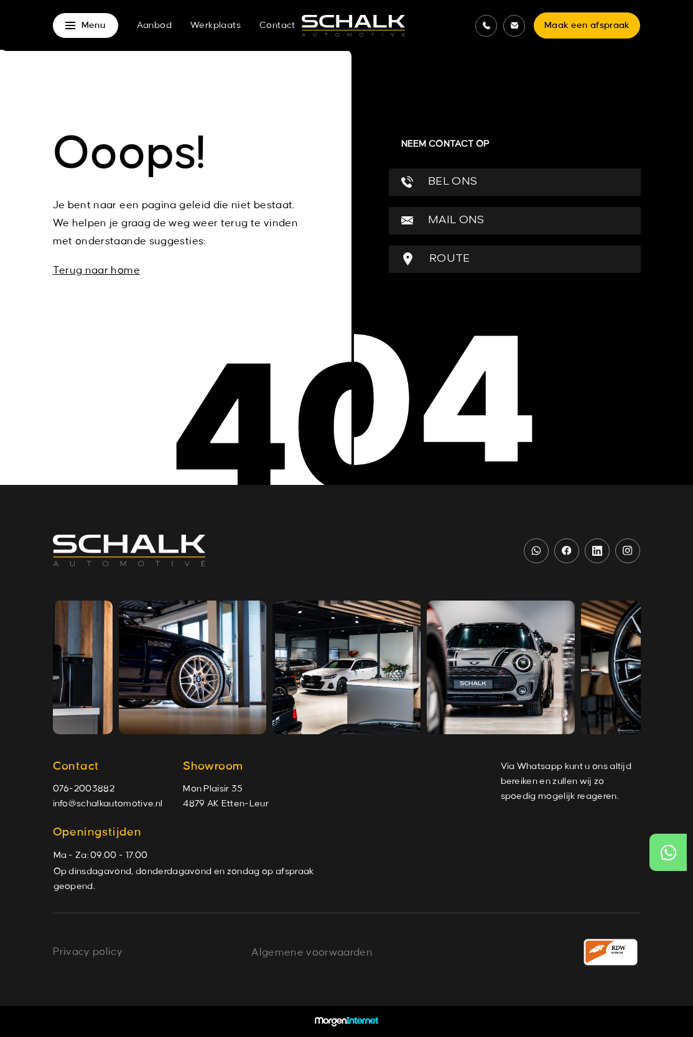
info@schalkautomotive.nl (108, 804)
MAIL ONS (443, 220)
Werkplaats (215, 25)
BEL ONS (439, 182)
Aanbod (154, 25)
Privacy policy (88, 951)
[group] (195, 667)
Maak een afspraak (587, 25)
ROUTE (435, 258)
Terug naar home (96, 270)
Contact (277, 25)
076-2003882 (84, 789)
